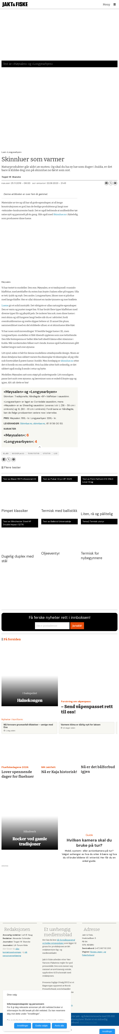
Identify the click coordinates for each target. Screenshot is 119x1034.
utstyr (46, 453)
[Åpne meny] (115, 4)
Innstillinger (107, 1031)
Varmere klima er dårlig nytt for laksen (80, 725)
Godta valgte (41, 1025)
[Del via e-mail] (115, 183)
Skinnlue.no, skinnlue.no (32, 423)
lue (56, 453)
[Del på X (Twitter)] (111, 183)
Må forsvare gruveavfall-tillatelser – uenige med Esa (28, 726)
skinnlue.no (67, 360)
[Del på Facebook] (106, 183)
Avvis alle (59, 1025)
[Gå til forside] (15, 4)
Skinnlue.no (59, 214)
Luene (5, 305)
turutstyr (33, 453)
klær (6, 453)
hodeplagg (18, 453)
